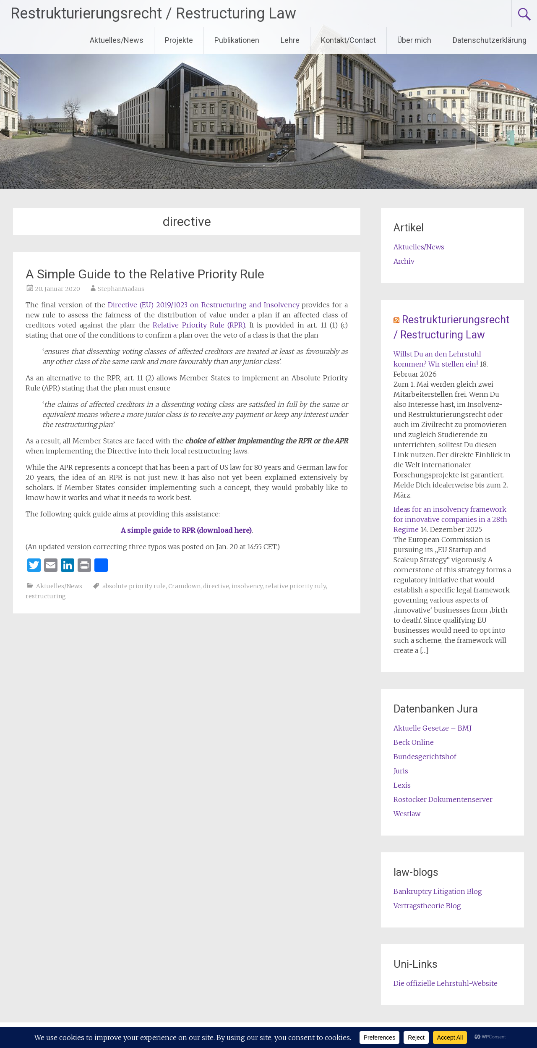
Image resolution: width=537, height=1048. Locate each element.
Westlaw (407, 814)
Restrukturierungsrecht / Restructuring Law (153, 13)
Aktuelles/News (116, 40)
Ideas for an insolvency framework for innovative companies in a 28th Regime (450, 519)
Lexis (402, 785)
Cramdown (184, 586)
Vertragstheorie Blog (427, 905)
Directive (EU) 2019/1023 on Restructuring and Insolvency (203, 305)
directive (216, 586)
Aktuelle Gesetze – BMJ (433, 728)
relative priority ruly (295, 586)
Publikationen (236, 40)
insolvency (247, 586)
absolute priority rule (134, 586)
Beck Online (414, 742)
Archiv (404, 261)
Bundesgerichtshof (425, 756)
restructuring (46, 596)
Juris (401, 771)
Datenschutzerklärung (490, 40)
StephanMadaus (121, 289)
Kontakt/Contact (348, 40)
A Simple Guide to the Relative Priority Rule (145, 274)
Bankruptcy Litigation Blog (438, 891)
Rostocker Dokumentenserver (443, 799)
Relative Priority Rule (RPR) (199, 325)
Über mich (414, 40)
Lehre (290, 40)
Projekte (179, 40)
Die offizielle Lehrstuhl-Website (446, 983)
